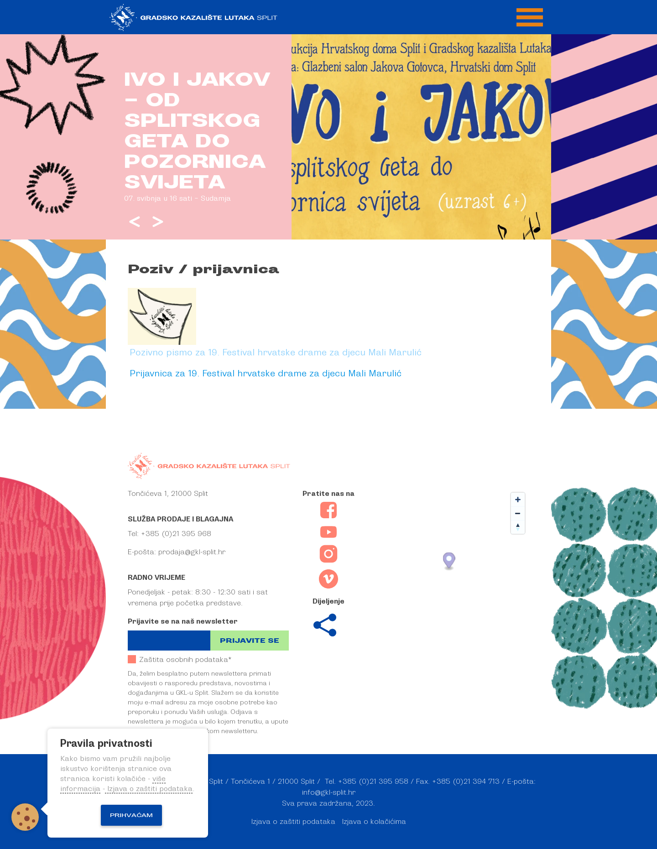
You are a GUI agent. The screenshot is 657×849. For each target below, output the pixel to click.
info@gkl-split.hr (328, 792)
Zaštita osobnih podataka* (179, 659)
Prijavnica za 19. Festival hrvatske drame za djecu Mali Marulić (266, 373)
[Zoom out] (518, 513)
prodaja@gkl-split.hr (191, 552)
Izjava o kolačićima (374, 822)
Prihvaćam (131, 815)
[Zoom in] (518, 499)
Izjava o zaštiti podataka (293, 822)
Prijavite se (249, 640)
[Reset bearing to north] (518, 527)
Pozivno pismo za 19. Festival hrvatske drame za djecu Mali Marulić (276, 352)
